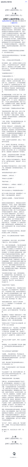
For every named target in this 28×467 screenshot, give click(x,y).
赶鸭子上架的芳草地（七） (14, 10)
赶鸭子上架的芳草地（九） (14, 15)
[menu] (26, 1)
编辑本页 (14, 23)
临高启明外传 (6, 21)
